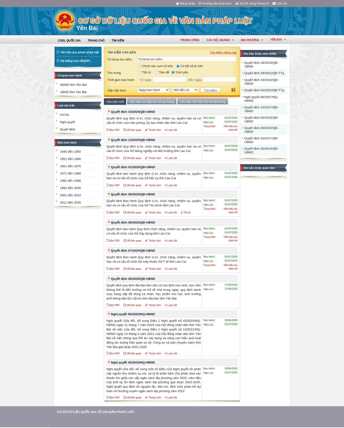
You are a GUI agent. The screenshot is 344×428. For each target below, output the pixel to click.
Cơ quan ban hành (69, 75)
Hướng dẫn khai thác (215, 3)
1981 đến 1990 (70, 180)
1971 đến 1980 (70, 173)
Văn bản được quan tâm (259, 168)
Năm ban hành (67, 142)
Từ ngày (145, 80)
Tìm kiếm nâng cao (223, 52)
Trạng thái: (209, 126)
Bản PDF (114, 130)
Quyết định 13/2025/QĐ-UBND (133, 140)
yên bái (278, 39)
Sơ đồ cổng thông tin (252, 3)
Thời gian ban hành (120, 80)
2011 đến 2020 (70, 202)
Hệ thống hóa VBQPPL (75, 61)
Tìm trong (114, 73)
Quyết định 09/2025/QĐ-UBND (133, 222)
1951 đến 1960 (70, 159)
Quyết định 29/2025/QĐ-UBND (133, 278)
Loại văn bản (66, 105)
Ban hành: (209, 117)
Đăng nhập (185, 3)
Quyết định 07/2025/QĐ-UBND (133, 250)
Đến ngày (195, 80)
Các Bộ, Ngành (220, 40)
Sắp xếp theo (116, 90)
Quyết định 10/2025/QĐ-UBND (133, 112)
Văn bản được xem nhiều (259, 53)
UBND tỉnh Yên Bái (73, 92)
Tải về (187, 212)
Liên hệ (280, 3)
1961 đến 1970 (70, 166)
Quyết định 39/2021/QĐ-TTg (264, 73)
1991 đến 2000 (70, 188)
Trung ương (189, 40)
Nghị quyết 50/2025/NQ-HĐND (133, 314)
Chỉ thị (64, 115)
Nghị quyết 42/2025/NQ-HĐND (133, 362)
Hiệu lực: (208, 122)
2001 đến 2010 (70, 195)
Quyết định (67, 129)
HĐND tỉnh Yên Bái (73, 85)
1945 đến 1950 (70, 151)
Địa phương (252, 40)
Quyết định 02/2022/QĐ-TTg (264, 90)
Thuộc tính (155, 130)
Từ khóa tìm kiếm (119, 59)
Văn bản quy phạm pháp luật (79, 52)
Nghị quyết (67, 122)
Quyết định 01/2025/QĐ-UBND (133, 167)
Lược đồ (172, 130)
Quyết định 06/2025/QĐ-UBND (133, 194)
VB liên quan (134, 130)
